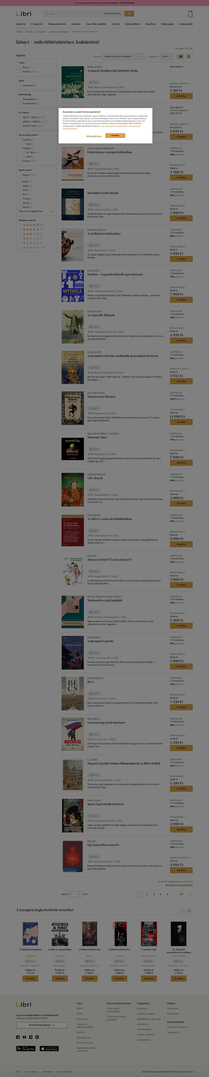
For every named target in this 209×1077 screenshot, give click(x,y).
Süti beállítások (94, 136)
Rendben (115, 135)
